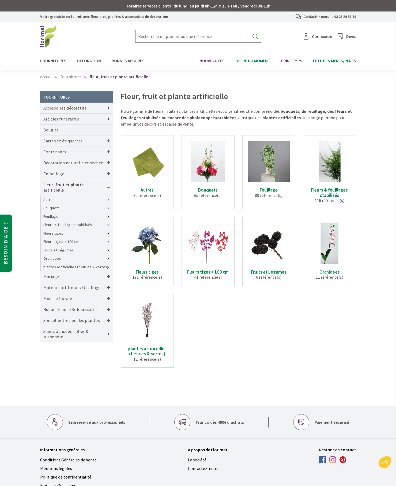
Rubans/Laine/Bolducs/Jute (70, 309)
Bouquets (51, 207)
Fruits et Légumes (58, 250)
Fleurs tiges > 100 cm (61, 241)
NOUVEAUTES (212, 60)
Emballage (54, 173)
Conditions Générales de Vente (68, 459)
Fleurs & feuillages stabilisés (67, 224)
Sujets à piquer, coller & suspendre (66, 334)
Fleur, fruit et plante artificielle (63, 187)
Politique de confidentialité (65, 477)
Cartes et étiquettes (63, 140)
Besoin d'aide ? (5, 243)
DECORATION (89, 60)
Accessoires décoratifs (65, 108)
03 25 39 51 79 (345, 16)
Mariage (51, 276)
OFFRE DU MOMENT (252, 60)
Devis (347, 36)
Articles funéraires (61, 119)
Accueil (46, 76)
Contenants (54, 151)
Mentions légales (56, 468)
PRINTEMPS (291, 60)
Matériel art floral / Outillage (72, 287)
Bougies (51, 130)
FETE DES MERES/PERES (334, 60)
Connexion (318, 36)
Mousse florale (57, 298)
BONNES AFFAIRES (128, 60)
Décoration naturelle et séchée (73, 162)
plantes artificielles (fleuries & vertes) (75, 267)
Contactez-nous (203, 468)
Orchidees (52, 258)
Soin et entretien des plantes (71, 320)
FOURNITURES (53, 60)
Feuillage (51, 216)
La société (197, 459)
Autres (49, 199)
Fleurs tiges (53, 233)
